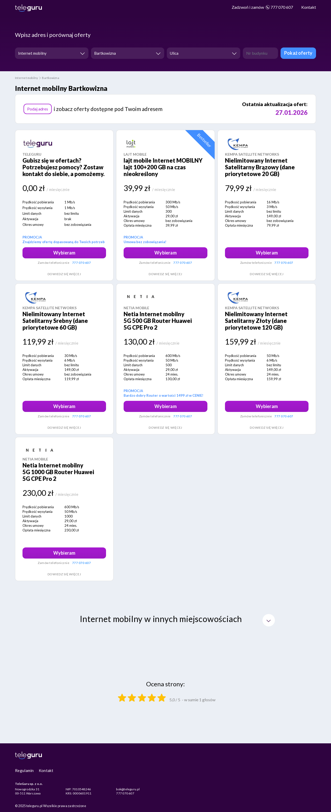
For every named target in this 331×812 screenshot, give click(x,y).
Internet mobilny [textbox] (32, 53)
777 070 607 (262, 7)
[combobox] (51, 53)
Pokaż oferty (298, 53)
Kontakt (308, 7)
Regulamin (24, 770)
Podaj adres (37, 108)
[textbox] (202, 53)
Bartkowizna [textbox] (105, 53)
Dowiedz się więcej (64, 274)
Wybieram (64, 253)
